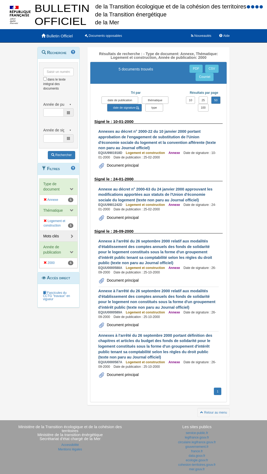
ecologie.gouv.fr (197, 460)
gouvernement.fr (197, 447)
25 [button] (203, 100)
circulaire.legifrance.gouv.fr (197, 442)
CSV (212, 68)
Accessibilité (70, 445)
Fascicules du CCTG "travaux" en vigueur (56, 296)
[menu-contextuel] (45, 79)
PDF (196, 68)
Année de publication (52, 249)
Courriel (204, 77)
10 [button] (190, 100)
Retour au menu (213, 412)
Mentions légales (70, 449)
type (154, 107)
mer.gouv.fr (197, 469)
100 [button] (203, 107)
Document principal (122, 165)
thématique (155, 100)
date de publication (120, 100)
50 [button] (215, 100)
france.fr (197, 451)
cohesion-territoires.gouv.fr (197, 465)
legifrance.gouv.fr (197, 437)
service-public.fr (197, 433)
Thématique (53, 210)
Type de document (51, 186)
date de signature (124, 107)
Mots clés (51, 236)
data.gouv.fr (197, 456)
